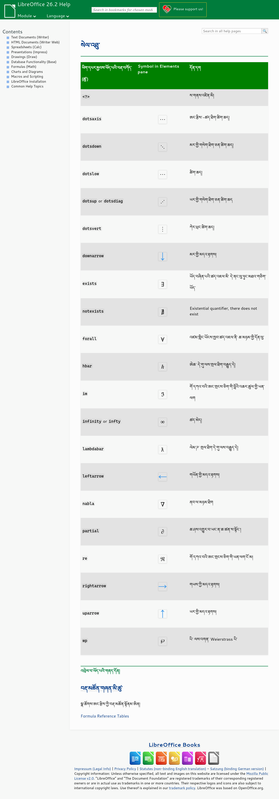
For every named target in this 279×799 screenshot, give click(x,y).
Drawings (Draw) (24, 57)
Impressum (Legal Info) (92, 768)
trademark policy (182, 787)
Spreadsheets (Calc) (26, 47)
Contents (12, 31)
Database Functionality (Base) (33, 62)
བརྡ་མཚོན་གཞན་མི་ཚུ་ (101, 688)
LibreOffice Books (174, 744)
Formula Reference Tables (105, 716)
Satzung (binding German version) (237, 768)
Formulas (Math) (23, 66)
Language (56, 16)
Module (24, 16)
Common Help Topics (27, 86)
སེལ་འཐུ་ (90, 45)
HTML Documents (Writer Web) (35, 42)
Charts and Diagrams (27, 71)
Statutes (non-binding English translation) (172, 768)
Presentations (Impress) (29, 52)
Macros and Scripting (27, 76)
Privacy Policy (125, 768)
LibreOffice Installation (28, 81)
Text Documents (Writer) (30, 37)
